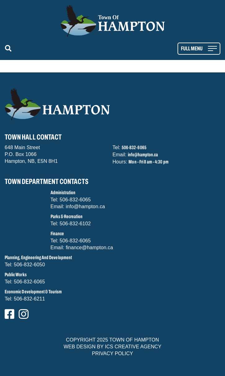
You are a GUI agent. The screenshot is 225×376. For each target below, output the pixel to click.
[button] (9, 48)
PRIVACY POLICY (112, 353)
